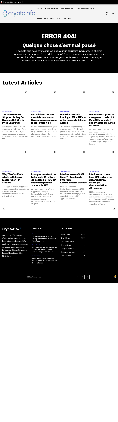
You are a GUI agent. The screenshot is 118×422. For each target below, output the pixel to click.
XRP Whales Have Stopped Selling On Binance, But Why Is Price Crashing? (44, 239)
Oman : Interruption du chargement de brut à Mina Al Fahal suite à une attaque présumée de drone (102, 120)
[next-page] (114, 209)
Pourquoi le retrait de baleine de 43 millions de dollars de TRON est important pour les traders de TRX (43, 180)
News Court (36, 111)
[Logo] (18, 13)
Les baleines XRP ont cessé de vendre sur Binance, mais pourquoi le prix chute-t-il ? (44, 250)
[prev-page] (4, 209)
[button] (106, 13)
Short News (7, 111)
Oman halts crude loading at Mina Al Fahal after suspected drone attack (44, 261)
